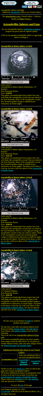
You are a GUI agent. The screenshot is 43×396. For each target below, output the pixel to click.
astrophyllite (14, 339)
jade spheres (33, 329)
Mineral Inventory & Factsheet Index (17, 346)
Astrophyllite (15, 12)
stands (28, 321)
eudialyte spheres (20, 331)
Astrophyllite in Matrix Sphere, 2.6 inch (16, 109)
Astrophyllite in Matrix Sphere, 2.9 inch (16, 177)
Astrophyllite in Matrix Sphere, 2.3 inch (16, 46)
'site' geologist (33, 379)
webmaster (19, 379)
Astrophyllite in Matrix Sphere (12, 308)
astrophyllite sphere (24, 35)
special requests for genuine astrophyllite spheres (19, 377)
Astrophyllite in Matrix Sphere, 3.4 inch (16, 250)
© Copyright (5, 391)
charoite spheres (20, 329)
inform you (21, 369)
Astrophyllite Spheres (9, 10)
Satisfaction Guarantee (32, 29)
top (22, 385)
